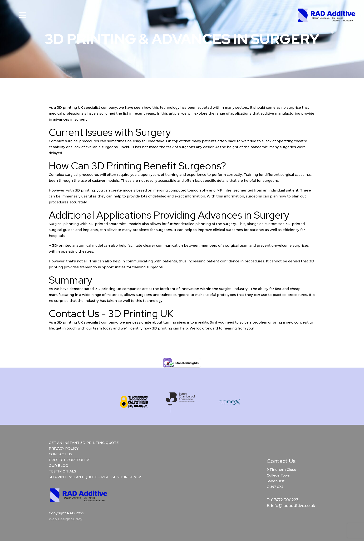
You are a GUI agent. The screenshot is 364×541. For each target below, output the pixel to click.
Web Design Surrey (65, 519)
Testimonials (62, 471)
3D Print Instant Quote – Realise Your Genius (95, 477)
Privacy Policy (64, 448)
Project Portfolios (69, 460)
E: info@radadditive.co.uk (291, 505)
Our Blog (58, 465)
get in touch (66, 328)
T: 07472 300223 (283, 500)
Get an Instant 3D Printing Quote (84, 443)
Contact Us (60, 454)
